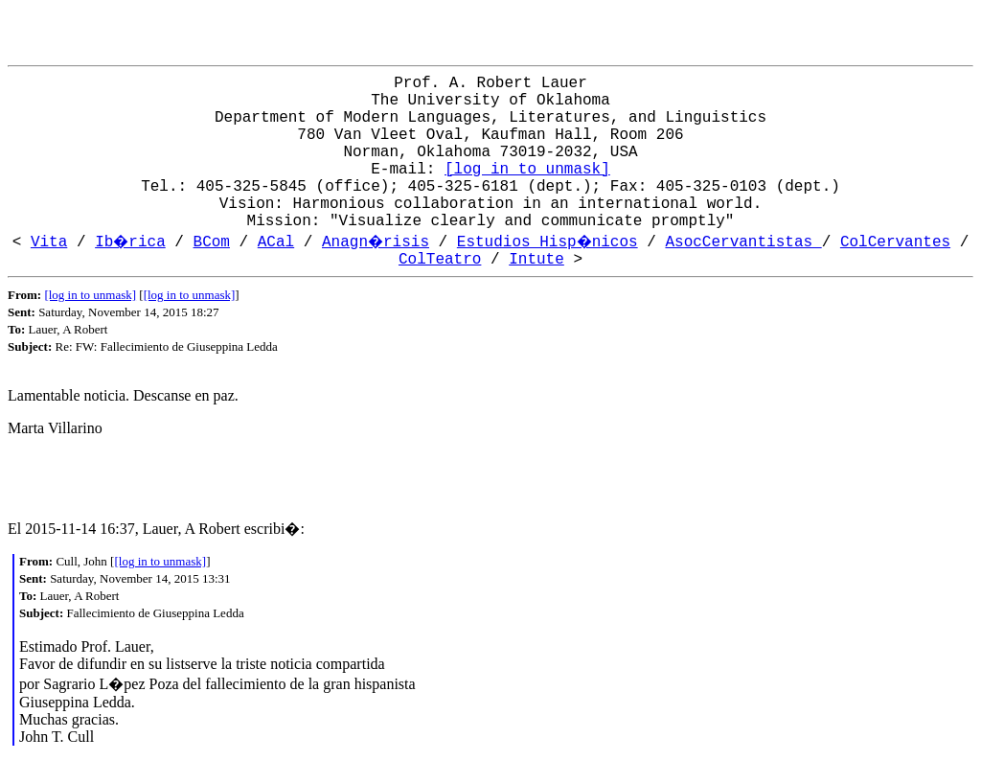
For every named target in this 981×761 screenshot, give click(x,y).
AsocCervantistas (743, 242)
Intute (536, 259)
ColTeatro (440, 259)
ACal (276, 242)
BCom (212, 242)
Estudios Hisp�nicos (547, 242)
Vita (49, 242)
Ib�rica (130, 242)
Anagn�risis (375, 242)
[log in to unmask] (527, 169)
